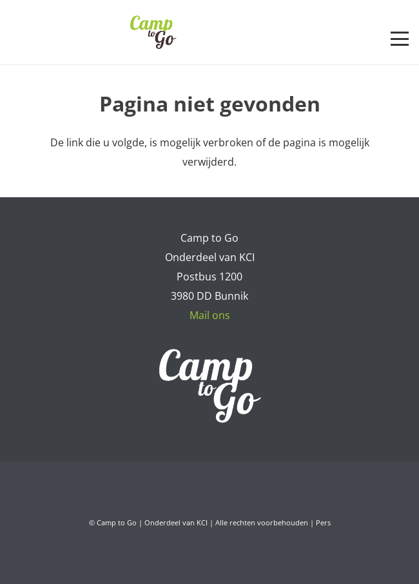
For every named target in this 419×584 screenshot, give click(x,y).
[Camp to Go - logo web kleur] (153, 32)
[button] (399, 39)
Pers (323, 522)
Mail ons (210, 315)
